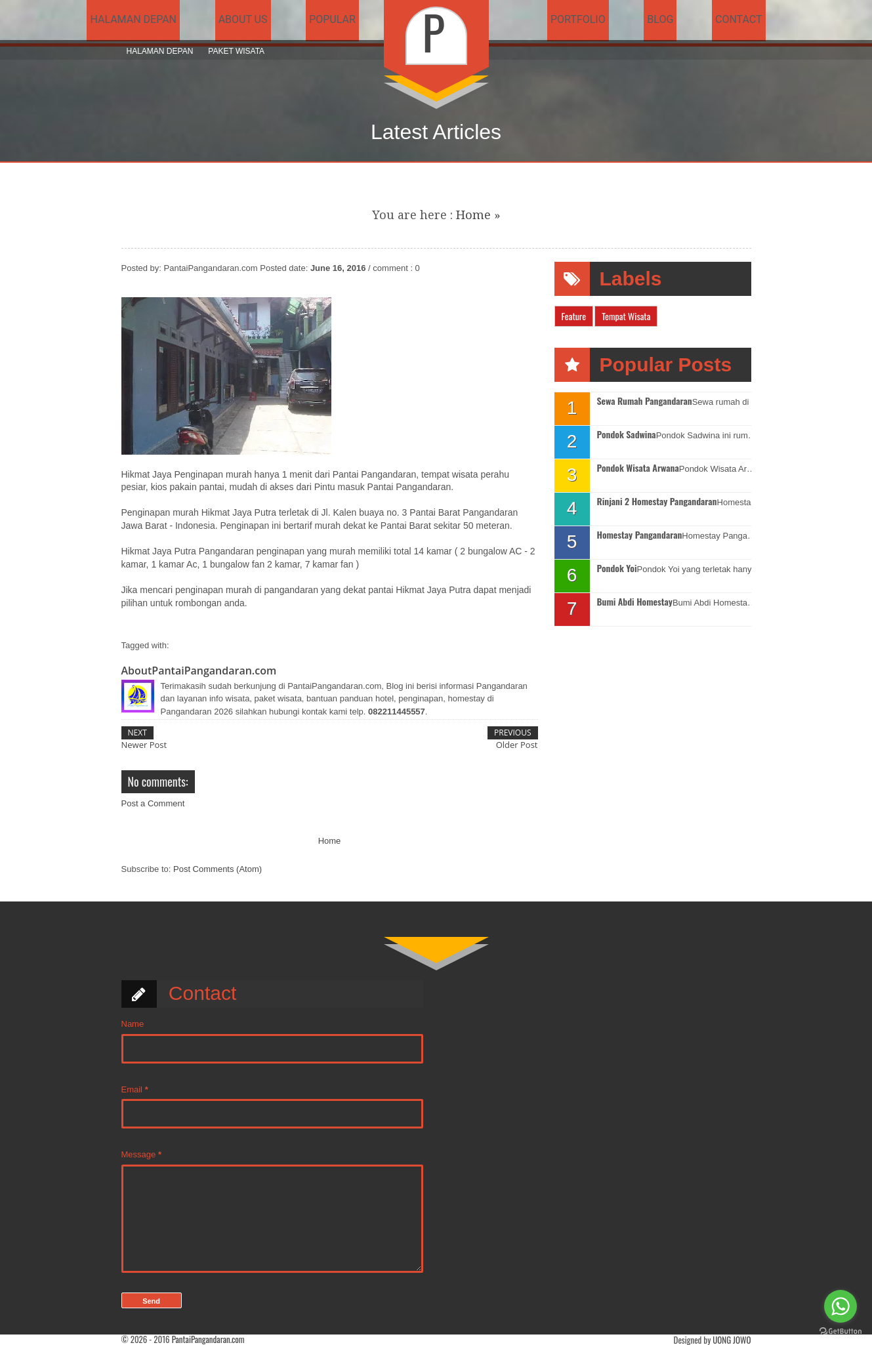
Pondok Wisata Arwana (638, 468)
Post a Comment (153, 803)
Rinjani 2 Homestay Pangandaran (657, 501)
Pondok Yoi (617, 568)
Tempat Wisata (626, 316)
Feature (574, 316)
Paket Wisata (236, 51)
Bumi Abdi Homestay (635, 602)
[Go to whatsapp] (840, 1306)
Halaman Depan (160, 51)
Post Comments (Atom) (217, 869)
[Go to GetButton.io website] (841, 1331)
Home (473, 215)
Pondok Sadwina (626, 434)
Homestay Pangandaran (639, 535)
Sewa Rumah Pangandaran (644, 401)
